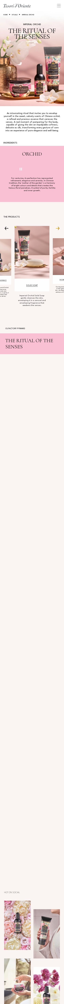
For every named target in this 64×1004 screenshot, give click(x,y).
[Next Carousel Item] (56, 228)
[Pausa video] (21, 169)
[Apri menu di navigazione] (59, 5)
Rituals (15, 15)
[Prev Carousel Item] (7, 228)
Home (5, 15)
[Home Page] (17, 5)
